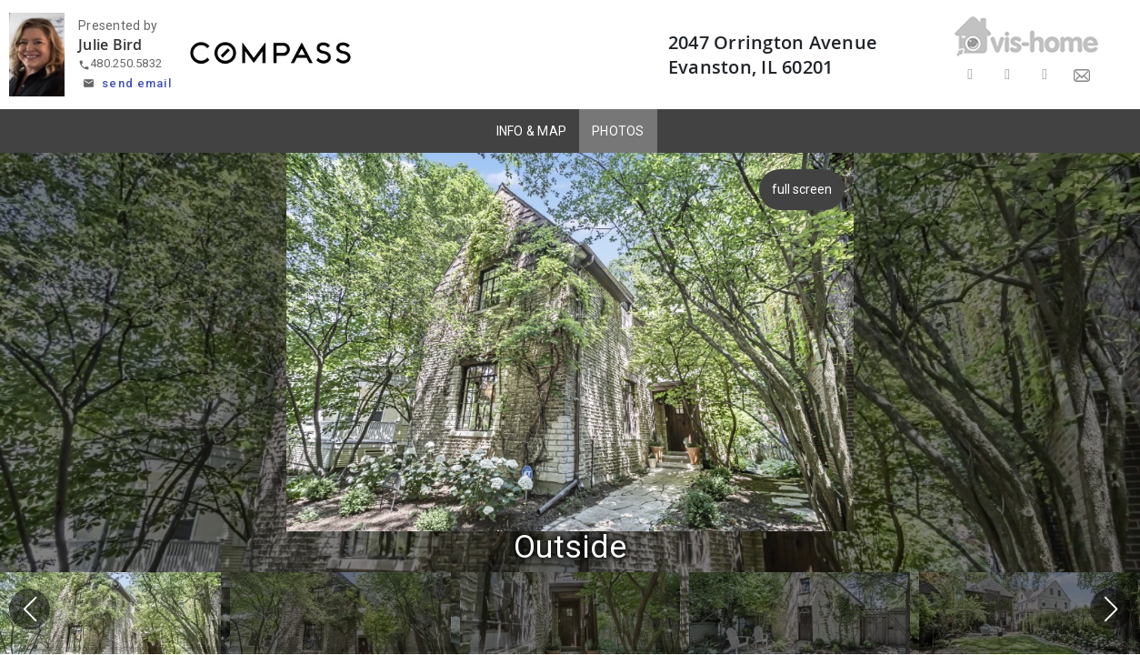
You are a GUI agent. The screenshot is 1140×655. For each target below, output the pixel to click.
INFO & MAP (531, 131)
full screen (805, 189)
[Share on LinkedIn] (1045, 75)
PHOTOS (618, 131)
